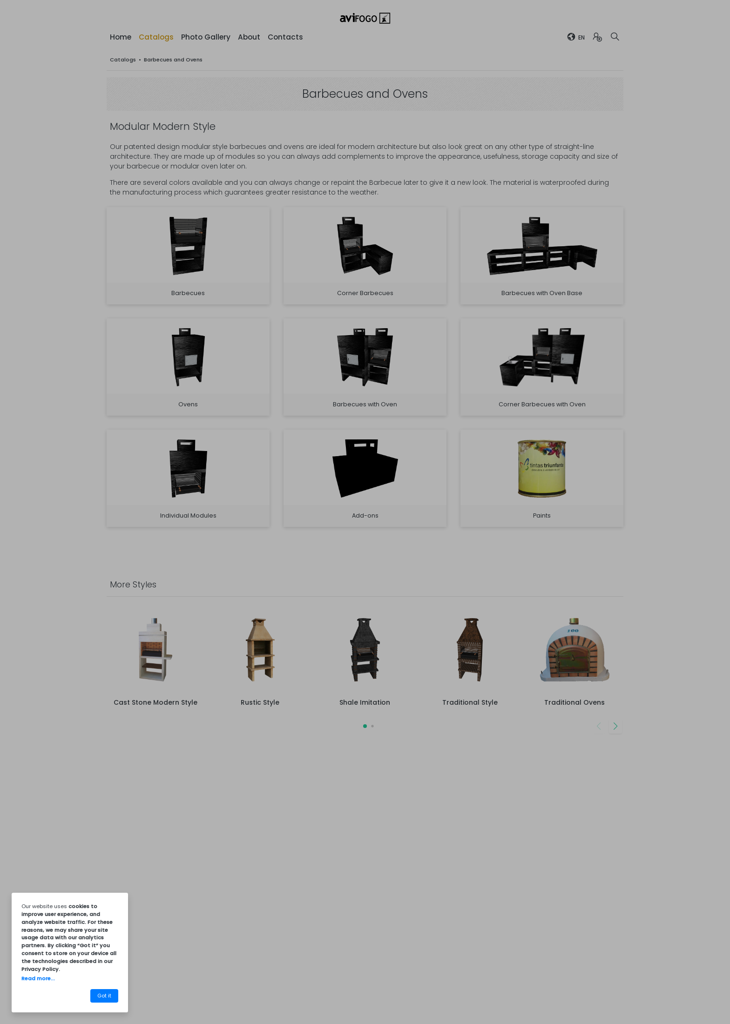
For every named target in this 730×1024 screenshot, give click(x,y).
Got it (104, 995)
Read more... (38, 978)
